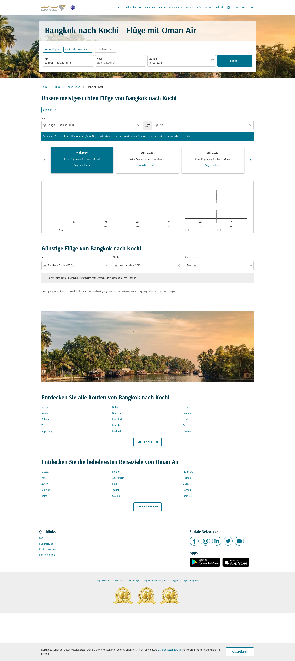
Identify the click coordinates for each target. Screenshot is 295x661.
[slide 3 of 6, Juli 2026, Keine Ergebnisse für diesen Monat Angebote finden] (213, 160)
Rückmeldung (46, 544)
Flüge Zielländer (103, 581)
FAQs (42, 538)
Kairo (44, 496)
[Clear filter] (106, 265)
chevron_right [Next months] (251, 160)
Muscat (45, 407)
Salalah (45, 413)
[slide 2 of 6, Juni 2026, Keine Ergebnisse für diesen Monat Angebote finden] (147, 160)
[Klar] (91, 60)
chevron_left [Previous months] (44, 160)
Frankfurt (117, 419)
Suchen (234, 60)
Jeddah (115, 490)
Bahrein (45, 419)
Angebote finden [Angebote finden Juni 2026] (147, 165)
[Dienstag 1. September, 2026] (200, 218)
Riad (185, 419)
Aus (43, 118)
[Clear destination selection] (251, 125)
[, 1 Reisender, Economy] (76, 50)
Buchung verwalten (172, 7)
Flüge (57, 87)
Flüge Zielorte (119, 581)
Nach (100, 59)
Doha (186, 407)
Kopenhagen (47, 431)
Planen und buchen (130, 7)
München (117, 425)
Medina (187, 431)
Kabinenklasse (192, 257)
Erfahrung (204, 7)
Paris (185, 425)
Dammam (117, 413)
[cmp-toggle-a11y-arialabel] (147, 125)
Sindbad (218, 7)
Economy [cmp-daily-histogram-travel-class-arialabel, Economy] (47, 109)
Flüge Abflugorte (171, 581)
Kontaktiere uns (47, 549)
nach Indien (74, 87)
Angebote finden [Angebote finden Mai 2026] (82, 165)
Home (44, 87)
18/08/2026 (155, 62)
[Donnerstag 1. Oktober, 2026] (232, 218)
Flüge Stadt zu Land (152, 581)
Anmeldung (150, 7)
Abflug (153, 59)
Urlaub (189, 7)
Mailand (116, 431)
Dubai (115, 407)
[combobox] (66, 63)
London (187, 413)
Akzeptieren (240, 651)
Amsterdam (118, 478)
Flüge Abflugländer (190, 581)
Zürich (44, 425)
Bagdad (187, 490)
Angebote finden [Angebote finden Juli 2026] (213, 165)
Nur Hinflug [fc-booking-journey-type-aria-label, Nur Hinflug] (50, 49)
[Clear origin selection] (138, 125)
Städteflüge (134, 581)
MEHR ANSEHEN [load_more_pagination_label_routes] (147, 442)
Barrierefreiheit (47, 555)
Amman (187, 478)
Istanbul (187, 496)
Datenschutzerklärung (169, 650)
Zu (155, 118)
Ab (46, 59)
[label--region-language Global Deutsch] (240, 7)
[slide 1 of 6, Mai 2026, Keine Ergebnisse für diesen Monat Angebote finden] (82, 160)
